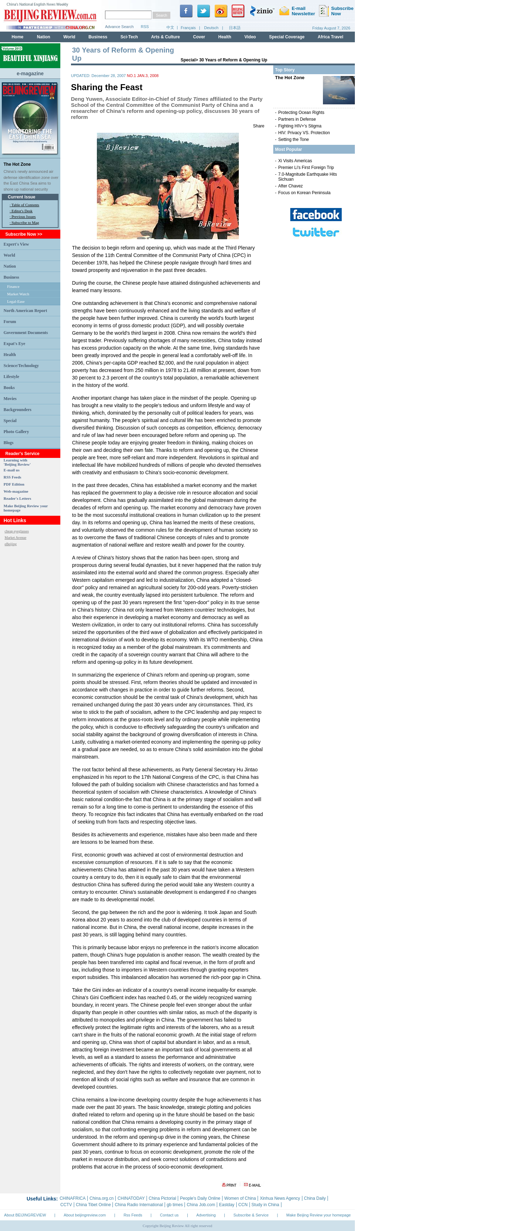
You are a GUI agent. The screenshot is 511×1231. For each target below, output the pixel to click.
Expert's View (16, 244)
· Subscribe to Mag (24, 222)
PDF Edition (14, 484)
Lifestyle (11, 376)
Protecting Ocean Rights (301, 112)
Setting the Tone (293, 139)
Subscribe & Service (251, 1215)
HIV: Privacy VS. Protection (304, 132)
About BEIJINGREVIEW (25, 1215)
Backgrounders (17, 409)
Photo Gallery (16, 431)
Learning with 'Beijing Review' (17, 462)
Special (10, 420)
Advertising (205, 1215)
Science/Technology (21, 365)
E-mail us (12, 470)
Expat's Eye (14, 343)
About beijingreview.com (85, 1215)
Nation (10, 266)
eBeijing (11, 544)
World (9, 255)
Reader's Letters (17, 498)
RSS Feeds (12, 477)
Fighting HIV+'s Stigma (300, 126)
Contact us (169, 1215)
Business (11, 277)
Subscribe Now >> (23, 234)
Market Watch (18, 294)
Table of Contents (25, 205)
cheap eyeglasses (17, 531)
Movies (10, 398)
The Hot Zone (17, 164)
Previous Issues (24, 216)
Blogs (8, 442)
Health (10, 354)
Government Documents (26, 332)
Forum (10, 321)
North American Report (25, 310)
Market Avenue (15, 538)
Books (9, 387)
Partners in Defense (297, 119)
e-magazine (30, 73)
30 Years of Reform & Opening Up (233, 60)
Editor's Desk (22, 211)
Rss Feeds (132, 1215)
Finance (13, 286)
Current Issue (21, 197)
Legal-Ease (15, 301)
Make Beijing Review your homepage (318, 1215)
